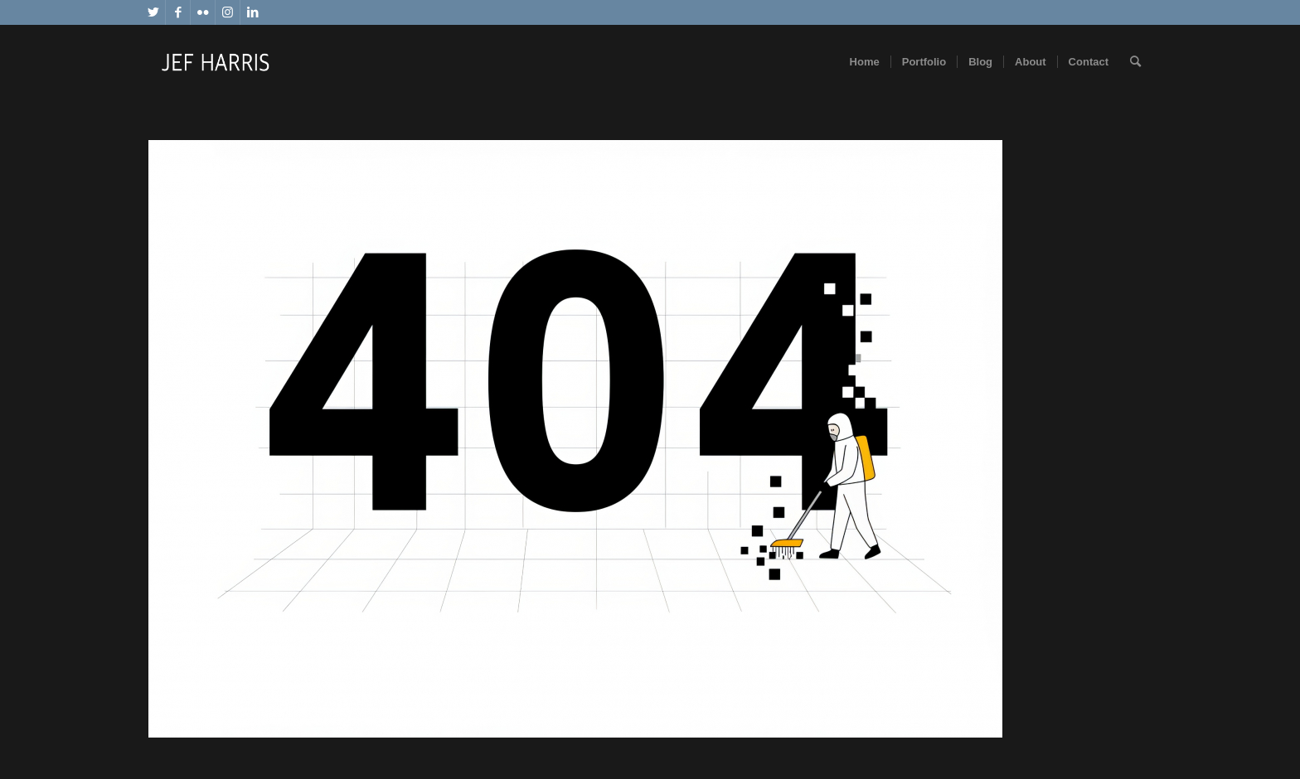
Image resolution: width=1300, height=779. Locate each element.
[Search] (1135, 62)
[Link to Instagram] (228, 12)
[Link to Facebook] (178, 12)
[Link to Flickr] (203, 12)
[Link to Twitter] (153, 12)
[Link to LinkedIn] (252, 12)
